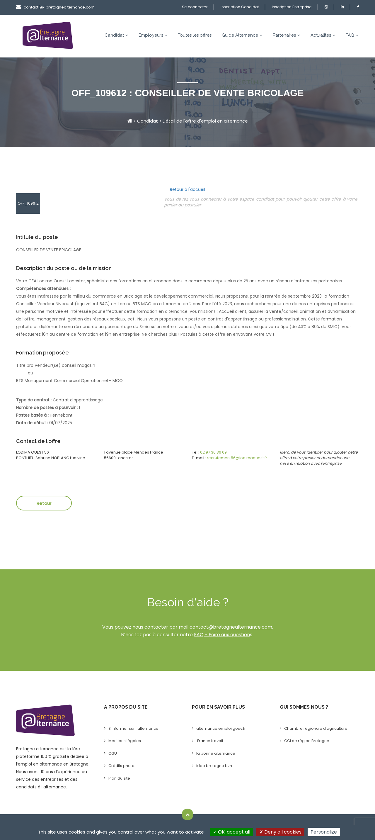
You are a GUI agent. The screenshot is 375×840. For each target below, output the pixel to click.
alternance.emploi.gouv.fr (221, 728)
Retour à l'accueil (187, 189)
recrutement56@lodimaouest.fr (237, 458)
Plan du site (119, 778)
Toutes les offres (195, 35)
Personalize (324, 832)
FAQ (352, 35)
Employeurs (153, 35)
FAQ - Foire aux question (222, 634)
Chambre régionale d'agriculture (315, 728)
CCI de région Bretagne (306, 741)
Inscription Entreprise (292, 7)
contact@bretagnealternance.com (231, 627)
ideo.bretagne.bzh (214, 765)
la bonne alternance (215, 753)
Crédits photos (122, 765)
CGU (112, 753)
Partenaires (286, 35)
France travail (209, 741)
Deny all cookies (280, 832)
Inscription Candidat (240, 7)
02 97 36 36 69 (213, 452)
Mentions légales (124, 741)
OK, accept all (231, 832)
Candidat (116, 35)
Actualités (323, 35)
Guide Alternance (242, 35)
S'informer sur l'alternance (133, 728)
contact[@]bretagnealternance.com (55, 7)
